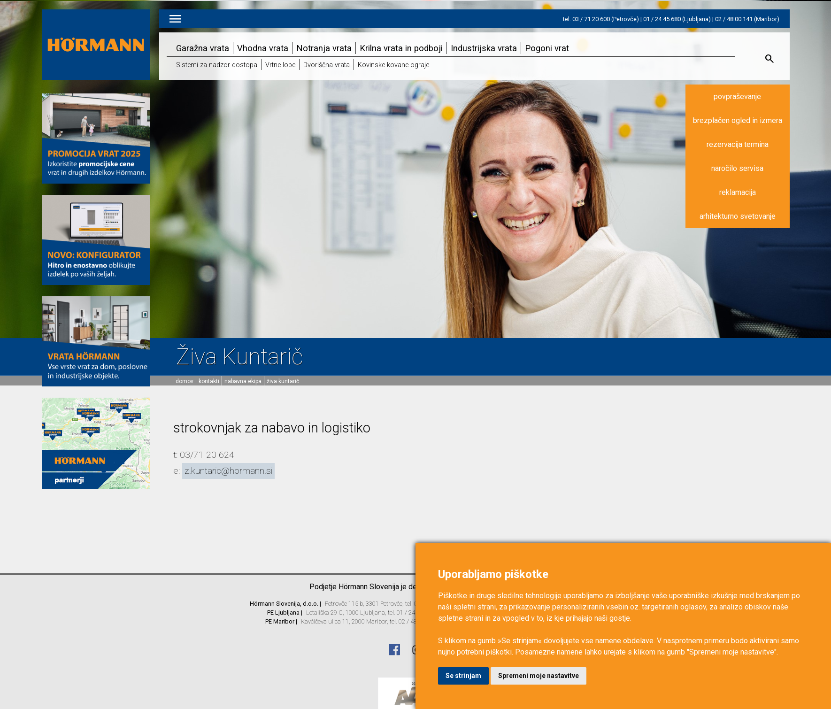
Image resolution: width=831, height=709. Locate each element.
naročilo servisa (737, 168)
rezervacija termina (738, 144)
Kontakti (209, 381)
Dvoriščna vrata (326, 65)
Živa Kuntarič (283, 381)
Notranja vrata (324, 48)
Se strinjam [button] (463, 675)
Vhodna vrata (262, 48)
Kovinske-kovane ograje (393, 65)
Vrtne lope (280, 65)
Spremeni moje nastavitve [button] (538, 675)
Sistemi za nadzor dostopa (216, 65)
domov (184, 381)
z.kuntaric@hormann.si (228, 470)
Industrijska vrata (484, 48)
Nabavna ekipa (243, 381)
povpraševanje (737, 96)
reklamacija (737, 192)
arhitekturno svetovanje (738, 216)
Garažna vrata (202, 48)
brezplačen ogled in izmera (737, 120)
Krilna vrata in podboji (401, 48)
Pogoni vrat (547, 48)
